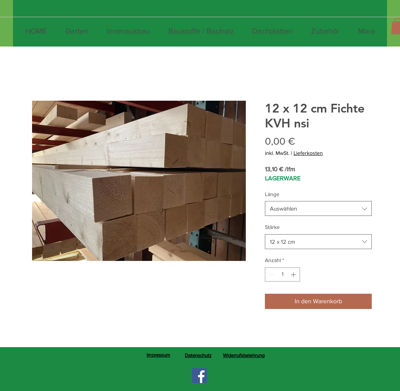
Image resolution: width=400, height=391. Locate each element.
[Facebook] (199, 375)
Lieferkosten (308, 153)
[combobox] (318, 208)
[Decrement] (271, 274)
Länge (272, 194)
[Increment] (294, 274)
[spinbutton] (282, 274)
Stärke (272, 227)
